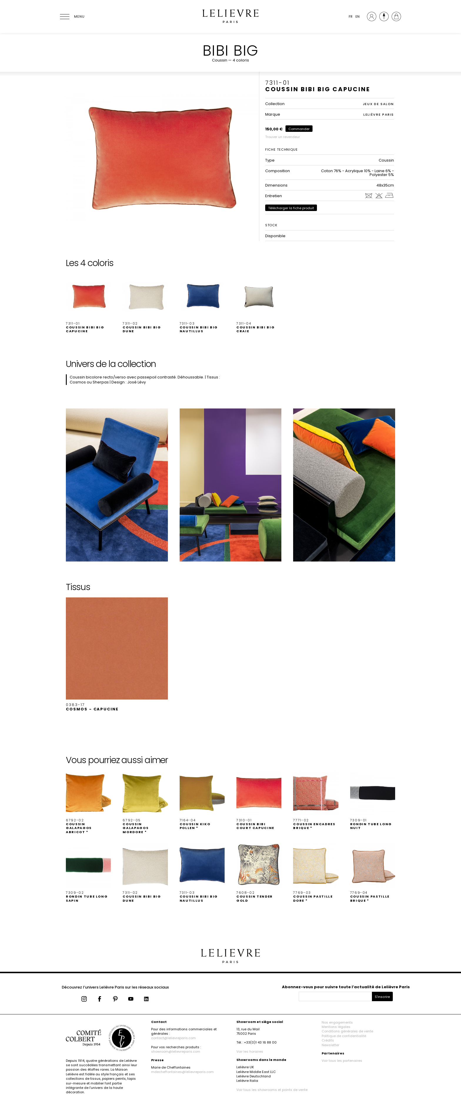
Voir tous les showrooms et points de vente (272, 1089)
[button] (88, 303)
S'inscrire (382, 996)
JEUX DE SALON (378, 104)
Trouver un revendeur (282, 136)
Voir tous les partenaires (342, 1060)
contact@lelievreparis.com (173, 1038)
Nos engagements (337, 1022)
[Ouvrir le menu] (71, 16)
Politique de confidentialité (344, 1036)
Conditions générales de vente (347, 1031)
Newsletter (330, 1045)
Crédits (328, 1040)
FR (351, 16)
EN (357, 16)
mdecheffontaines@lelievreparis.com (182, 1071)
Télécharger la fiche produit (291, 208)
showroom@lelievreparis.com (175, 1051)
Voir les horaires (249, 1051)
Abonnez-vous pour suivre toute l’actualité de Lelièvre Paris (346, 987)
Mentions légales (336, 1026)
